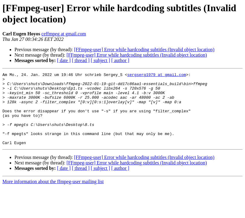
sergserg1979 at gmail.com (156, 75)
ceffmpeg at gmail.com (63, 33)
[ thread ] (81, 60)
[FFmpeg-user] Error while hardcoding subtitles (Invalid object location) (144, 49)
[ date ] (64, 60)
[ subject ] (100, 60)
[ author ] (120, 60)
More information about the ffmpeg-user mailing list (53, 196)
